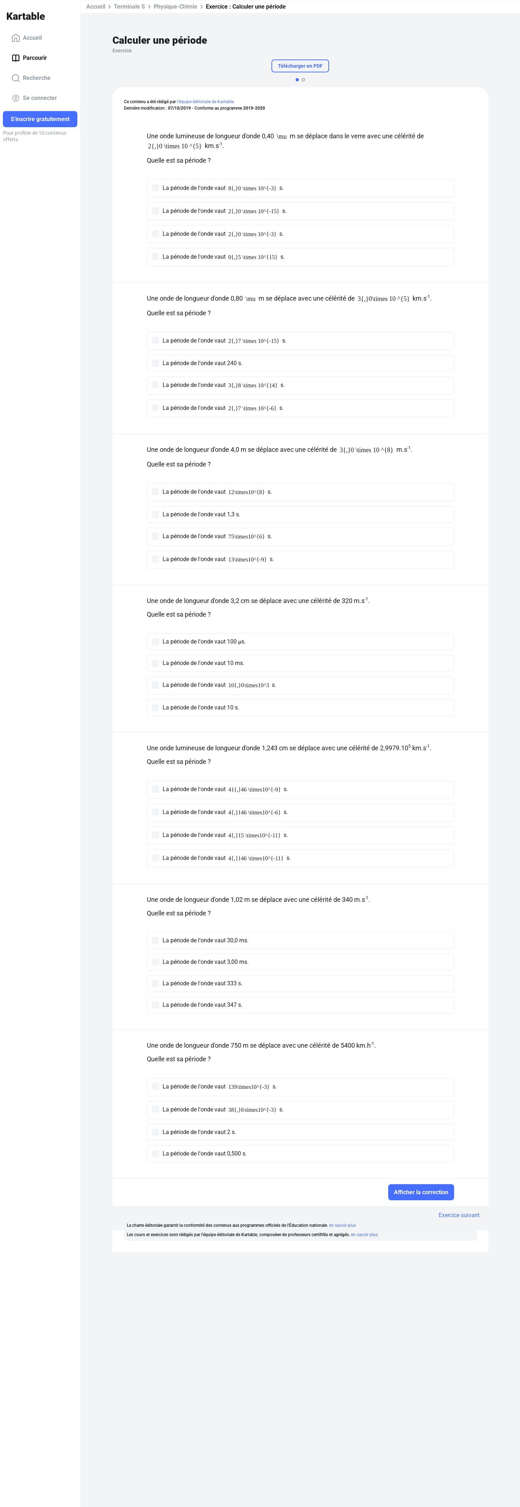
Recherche (30, 78)
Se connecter (34, 98)
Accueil (26, 38)
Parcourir (29, 58)
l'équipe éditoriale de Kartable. (206, 101)
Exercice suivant (459, 1215)
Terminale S (129, 6)
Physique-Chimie (175, 6)
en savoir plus (342, 1225)
